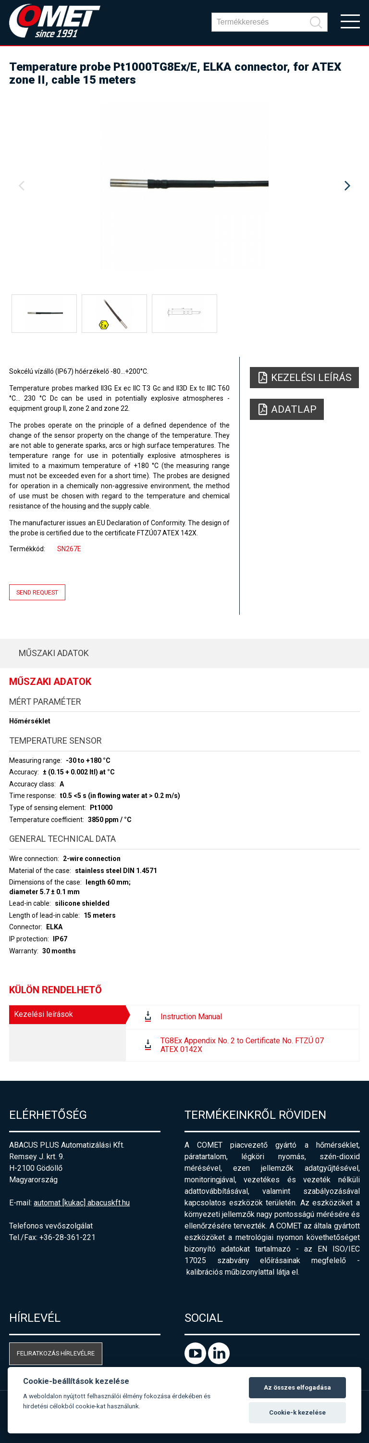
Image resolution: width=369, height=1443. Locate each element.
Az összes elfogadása (297, 1387)
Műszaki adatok (54, 653)
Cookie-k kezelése (297, 1412)
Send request (37, 592)
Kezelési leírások (43, 1014)
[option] (184, 186)
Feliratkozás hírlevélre (56, 1353)
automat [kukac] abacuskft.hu (82, 1202)
